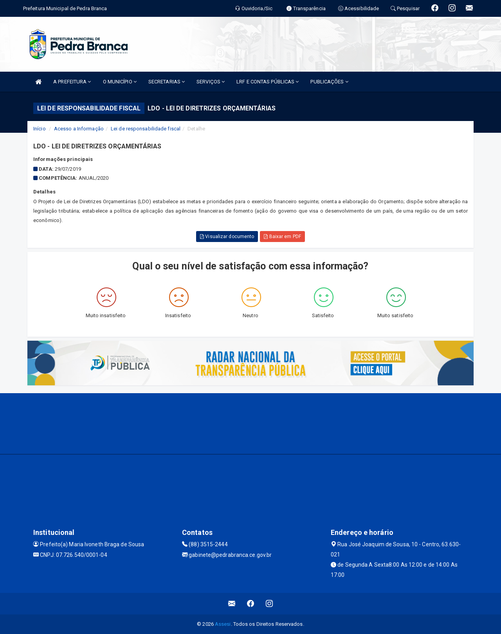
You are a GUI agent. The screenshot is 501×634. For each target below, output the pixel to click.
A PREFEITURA (72, 82)
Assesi (223, 624)
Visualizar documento (227, 236)
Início (39, 129)
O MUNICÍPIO (120, 82)
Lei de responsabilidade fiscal (145, 129)
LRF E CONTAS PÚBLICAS (267, 82)
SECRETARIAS (166, 82)
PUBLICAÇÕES (329, 82)
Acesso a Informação (79, 129)
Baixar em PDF (282, 236)
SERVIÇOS (210, 82)
